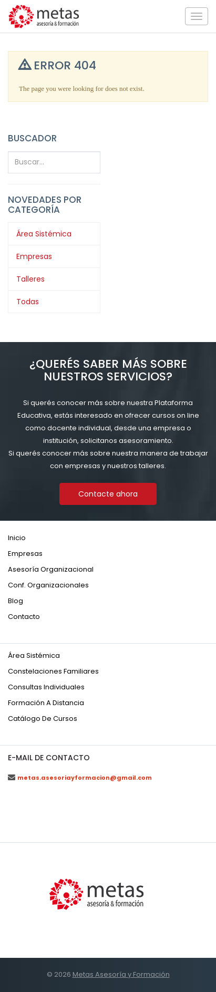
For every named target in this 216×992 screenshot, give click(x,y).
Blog (15, 601)
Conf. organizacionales (48, 585)
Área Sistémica (43, 234)
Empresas (34, 256)
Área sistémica (34, 655)
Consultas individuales (46, 687)
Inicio (17, 538)
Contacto (24, 617)
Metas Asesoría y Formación (121, 974)
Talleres (30, 279)
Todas (27, 301)
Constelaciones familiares (53, 671)
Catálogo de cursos (42, 719)
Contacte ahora (108, 494)
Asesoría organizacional (51, 569)
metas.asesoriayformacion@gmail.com (84, 777)
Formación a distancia (46, 703)
